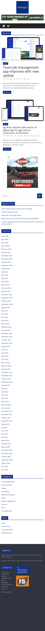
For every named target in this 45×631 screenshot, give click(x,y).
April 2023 (4, 359)
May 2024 (4, 317)
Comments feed (6, 530)
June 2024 (4, 314)
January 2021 (5, 447)
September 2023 (7, 343)
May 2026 (4, 239)
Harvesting (5, 491)
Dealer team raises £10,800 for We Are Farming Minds (20, 219)
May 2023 (4, 356)
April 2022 (4, 398)
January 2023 (5, 369)
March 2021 (5, 440)
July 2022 (4, 389)
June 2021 (4, 431)
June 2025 (4, 275)
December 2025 (6, 256)
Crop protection (6, 485)
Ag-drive (27, 79)
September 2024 (7, 304)
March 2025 (5, 285)
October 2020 (6, 457)
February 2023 (6, 366)
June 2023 (4, 353)
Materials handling (7, 495)
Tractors (4, 504)
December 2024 (6, 295)
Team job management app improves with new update (21, 71)
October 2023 (6, 340)
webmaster (19, 79)
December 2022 (6, 372)
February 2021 (6, 444)
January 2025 (5, 291)
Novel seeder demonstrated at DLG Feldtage (16, 209)
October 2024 (6, 301)
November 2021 (6, 414)
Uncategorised (6, 511)
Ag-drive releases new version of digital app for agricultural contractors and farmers (20, 130)
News (5, 63)
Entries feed (5, 526)
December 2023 (6, 333)
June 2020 (4, 470)
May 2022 (4, 395)
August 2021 (5, 424)
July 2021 (4, 427)
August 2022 (5, 385)
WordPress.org (6, 533)
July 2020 (4, 466)
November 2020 (6, 453)
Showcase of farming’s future (11, 215)
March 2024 (5, 324)
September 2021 (7, 421)
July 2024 (4, 311)
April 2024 (4, 320)
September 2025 (7, 265)
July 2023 (4, 350)
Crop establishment (8, 482)
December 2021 (6, 411)
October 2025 (6, 262)
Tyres (3, 508)
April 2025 (4, 282)
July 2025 (4, 272)
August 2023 (5, 346)
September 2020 (7, 460)
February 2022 (6, 405)
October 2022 (6, 379)
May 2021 (4, 434)
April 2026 (4, 243)
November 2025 (6, 259)
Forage (3, 488)
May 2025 (4, 278)
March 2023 (5, 363)
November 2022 (6, 376)
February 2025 (6, 288)
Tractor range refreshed (9, 212)
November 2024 (6, 298)
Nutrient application (8, 501)
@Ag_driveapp (30, 136)
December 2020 (6, 450)
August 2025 (5, 269)
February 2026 (6, 249)
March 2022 (5, 402)
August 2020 (5, 463)
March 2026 (5, 246)
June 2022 (4, 392)
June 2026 (4, 236)
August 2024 (5, 307)
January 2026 (5, 252)
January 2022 (5, 408)
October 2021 (6, 418)
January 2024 (5, 330)
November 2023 (6, 337)
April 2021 (4, 437)
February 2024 (6, 327)
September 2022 (7, 382)
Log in (3, 523)
